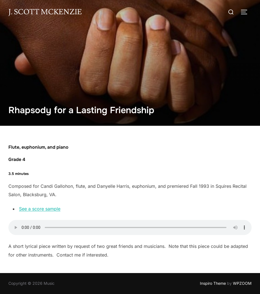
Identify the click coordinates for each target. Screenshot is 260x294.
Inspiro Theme (213, 283)
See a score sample (39, 209)
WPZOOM (242, 283)
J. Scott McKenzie (45, 12)
